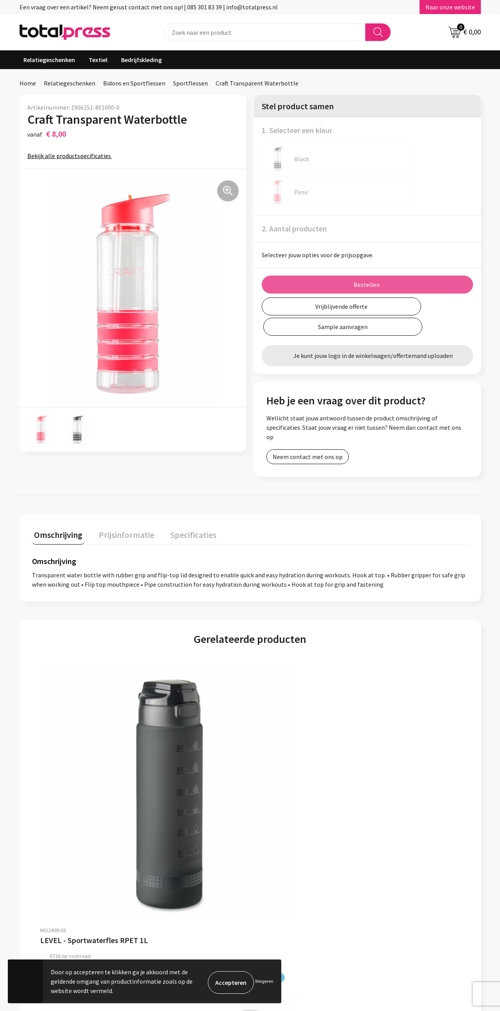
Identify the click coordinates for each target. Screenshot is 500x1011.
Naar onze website (450, 7)
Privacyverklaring (394, 899)
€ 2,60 (167, 791)
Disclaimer (385, 911)
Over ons (213, 875)
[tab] (56, 509)
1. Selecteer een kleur (297, 130)
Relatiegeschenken (49, 60)
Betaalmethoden (224, 899)
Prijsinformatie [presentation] (120, 507)
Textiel (98, 60)
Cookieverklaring (394, 887)
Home (28, 83)
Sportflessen (190, 83)
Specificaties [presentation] (182, 507)
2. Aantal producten (294, 195)
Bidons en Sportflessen (134, 83)
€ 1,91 (276, 791)
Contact (212, 887)
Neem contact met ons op (308, 403)
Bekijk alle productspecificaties (71, 156)
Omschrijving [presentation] (56, 507)
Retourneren (218, 911)
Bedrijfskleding (141, 60)
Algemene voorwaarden (402, 875)
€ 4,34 (58, 791)
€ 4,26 (385, 791)
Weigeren (264, 981)
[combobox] (265, 32)
